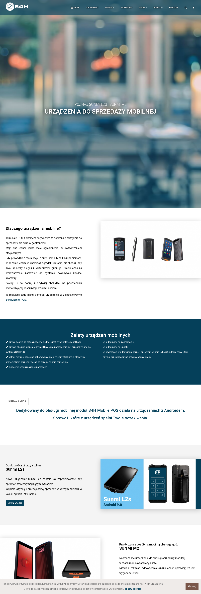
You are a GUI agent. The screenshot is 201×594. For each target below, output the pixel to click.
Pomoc (158, 8)
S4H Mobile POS (17, 401)
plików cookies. (133, 588)
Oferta (109, 8)
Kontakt (173, 8)
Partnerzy (126, 8)
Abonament (92, 8)
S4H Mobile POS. (16, 299)
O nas (143, 8)
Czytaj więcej (15, 503)
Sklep (75, 8)
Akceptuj (192, 586)
